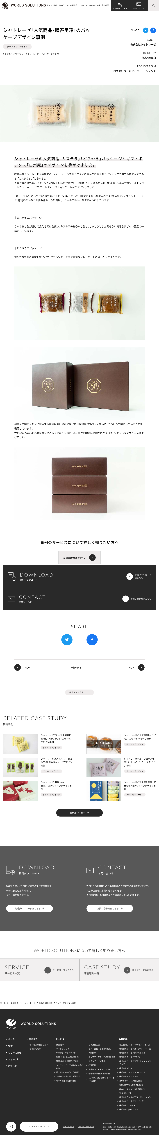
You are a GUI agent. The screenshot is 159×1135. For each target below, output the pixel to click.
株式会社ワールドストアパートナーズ (135, 1049)
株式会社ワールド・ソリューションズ (135, 71)
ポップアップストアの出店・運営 (102, 1057)
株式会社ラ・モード (127, 1105)
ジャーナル (83, 5)
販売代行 (60, 1044)
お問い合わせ (138, 8)
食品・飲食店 (149, 57)
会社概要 (105, 5)
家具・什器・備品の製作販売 (67, 1057)
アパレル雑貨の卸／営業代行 (68, 1076)
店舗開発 (92, 1053)
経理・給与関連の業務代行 (99, 1073)
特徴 (55, 5)
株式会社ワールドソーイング (131, 1101)
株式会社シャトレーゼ (143, 44)
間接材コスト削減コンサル (100, 1069)
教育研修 (92, 1065)
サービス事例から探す (39, 1044)
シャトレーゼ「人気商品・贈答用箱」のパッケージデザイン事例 (50, 1003)
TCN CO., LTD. (125, 1093)
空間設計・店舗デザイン (66, 1053)
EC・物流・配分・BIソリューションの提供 (101, 1079)
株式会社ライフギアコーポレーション (135, 1097)
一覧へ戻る (76, 667)
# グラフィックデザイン (13, 54)
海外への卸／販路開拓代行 (100, 1049)
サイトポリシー (68, 1126)
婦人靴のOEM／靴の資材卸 (67, 1072)
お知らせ (12, 1066)
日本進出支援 (94, 1044)
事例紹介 (73, 5)
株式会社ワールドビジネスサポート (134, 1053)
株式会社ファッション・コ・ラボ (132, 1072)
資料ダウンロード (120, 8)
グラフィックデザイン (17, 46)
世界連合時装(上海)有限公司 (131, 1084)
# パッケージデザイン (51, 54)
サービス (63, 5)
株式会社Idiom (125, 1068)
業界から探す (35, 1049)
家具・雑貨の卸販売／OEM (67, 1061)
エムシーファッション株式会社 (132, 1089)
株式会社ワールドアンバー (130, 1057)
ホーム (49, 5)
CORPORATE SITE (39, 1126)
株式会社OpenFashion (128, 1109)
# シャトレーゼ (32, 54)
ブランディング (62, 1049)
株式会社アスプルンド (128, 1076)
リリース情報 (94, 5)
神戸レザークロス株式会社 (130, 1080)
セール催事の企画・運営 (66, 1080)
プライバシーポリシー (86, 1126)
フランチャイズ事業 (97, 1061)
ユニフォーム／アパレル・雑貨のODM (69, 1067)
